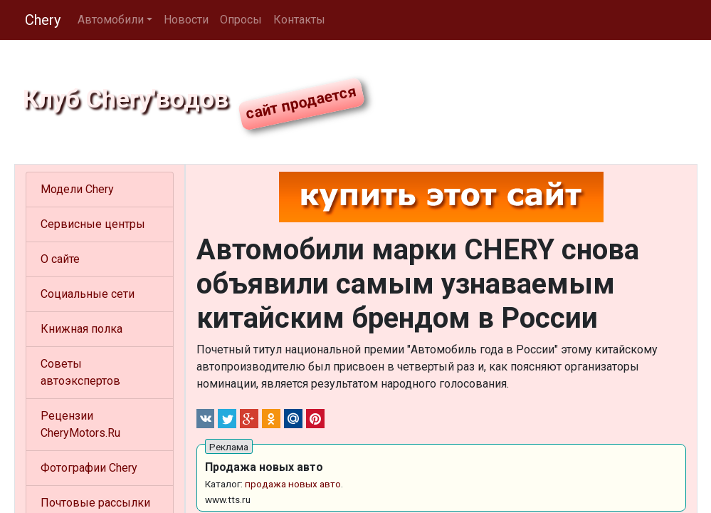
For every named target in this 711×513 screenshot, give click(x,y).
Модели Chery (77, 189)
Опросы (241, 19)
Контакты (299, 19)
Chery (42, 19)
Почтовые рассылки (95, 502)
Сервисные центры (93, 224)
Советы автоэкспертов (80, 372)
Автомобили (111, 19)
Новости (186, 19)
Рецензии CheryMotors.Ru (80, 424)
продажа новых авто (293, 483)
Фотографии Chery (89, 468)
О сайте (60, 259)
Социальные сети (88, 294)
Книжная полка (81, 329)
